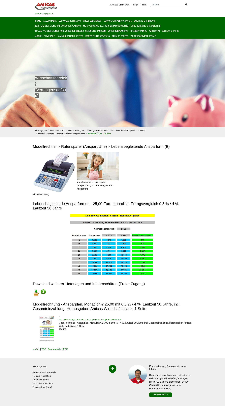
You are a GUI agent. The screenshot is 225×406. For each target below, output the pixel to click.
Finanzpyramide (138, 30)
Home (38, 20)
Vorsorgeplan (41, 130)
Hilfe (144, 5)
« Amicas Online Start (119, 5)
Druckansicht (54, 349)
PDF (65, 349)
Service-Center (120, 36)
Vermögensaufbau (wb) (97, 130)
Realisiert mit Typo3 (42, 387)
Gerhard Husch (160, 394)
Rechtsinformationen (43, 383)
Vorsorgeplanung (118, 30)
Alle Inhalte (50, 20)
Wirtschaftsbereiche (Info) (164, 30)
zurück (36, 349)
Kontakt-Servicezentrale (44, 372)
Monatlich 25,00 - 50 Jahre (99, 134)
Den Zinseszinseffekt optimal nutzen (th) (127, 130)
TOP (43, 349)
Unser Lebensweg (92, 20)
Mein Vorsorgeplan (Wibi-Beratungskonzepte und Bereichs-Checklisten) (122, 25)
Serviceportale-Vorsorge (118, 20)
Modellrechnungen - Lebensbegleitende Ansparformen (61, 134)
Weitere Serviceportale (143, 36)
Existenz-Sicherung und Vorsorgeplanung (58, 25)
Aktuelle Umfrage (45, 36)
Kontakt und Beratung (97, 36)
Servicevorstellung (70, 20)
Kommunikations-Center (70, 36)
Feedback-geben (41, 379)
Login (135, 5)
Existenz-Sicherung (144, 20)
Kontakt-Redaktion (42, 376)
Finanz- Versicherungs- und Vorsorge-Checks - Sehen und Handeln (70, 30)
